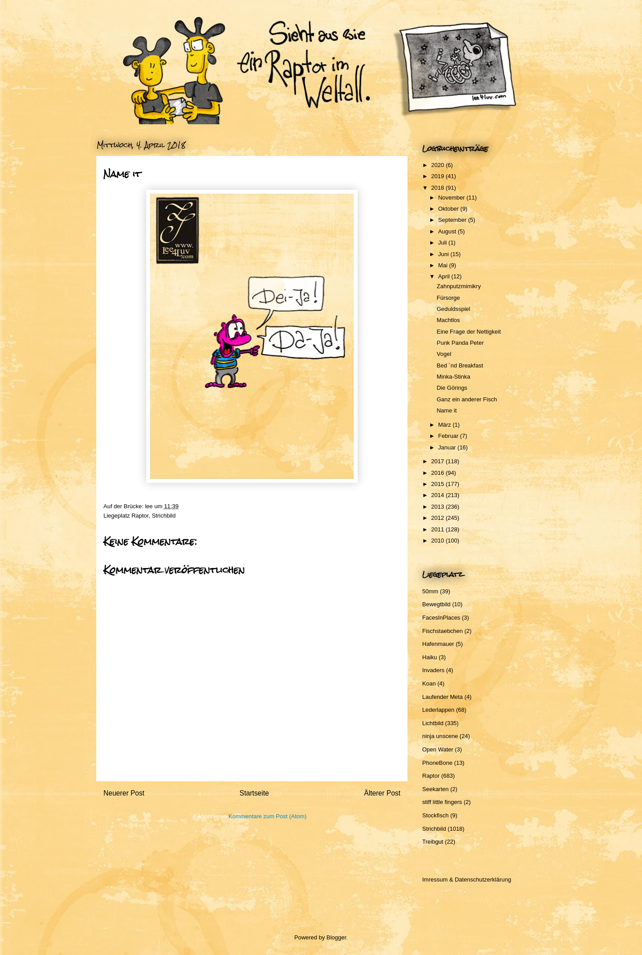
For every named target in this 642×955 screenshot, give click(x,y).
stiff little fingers (442, 802)
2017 (438, 461)
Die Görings (451, 387)
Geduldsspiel (453, 309)
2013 (438, 506)
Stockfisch (435, 815)
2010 (438, 540)
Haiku (429, 657)
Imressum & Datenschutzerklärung (466, 879)
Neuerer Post (123, 793)
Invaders (433, 670)
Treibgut (432, 841)
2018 (438, 187)
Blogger (336, 937)
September (453, 219)
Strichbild (163, 515)
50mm (430, 591)
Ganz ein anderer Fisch (466, 399)
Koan (429, 683)
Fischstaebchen (442, 631)
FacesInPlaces (441, 617)
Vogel (443, 354)
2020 (438, 165)
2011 (438, 529)
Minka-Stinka (453, 376)
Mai (443, 265)
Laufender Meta (442, 697)
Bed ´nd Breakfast (459, 365)
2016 (438, 472)
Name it (446, 410)
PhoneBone (437, 762)
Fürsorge (448, 297)
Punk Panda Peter (460, 342)
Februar (449, 436)
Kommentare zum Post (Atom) (268, 816)
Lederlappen (438, 709)
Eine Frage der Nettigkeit (468, 331)
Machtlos (448, 320)
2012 (438, 517)
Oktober (449, 208)
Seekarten (435, 789)
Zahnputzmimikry (458, 286)
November (452, 197)
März (445, 424)
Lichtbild (433, 723)
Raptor (140, 515)
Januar (447, 447)
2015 (438, 484)
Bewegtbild (436, 604)
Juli (443, 242)
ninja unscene (440, 736)
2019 (438, 176)
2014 (438, 495)
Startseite (254, 793)
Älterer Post (382, 793)
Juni (444, 254)
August (448, 231)
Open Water (437, 749)
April (445, 276)
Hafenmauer (438, 644)
